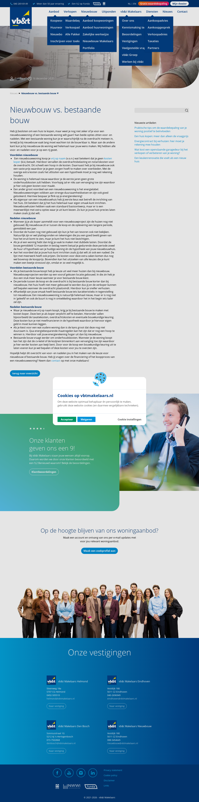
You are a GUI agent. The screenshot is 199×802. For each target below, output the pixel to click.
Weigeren (86, 419)
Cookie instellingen (129, 419)
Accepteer (67, 419)
